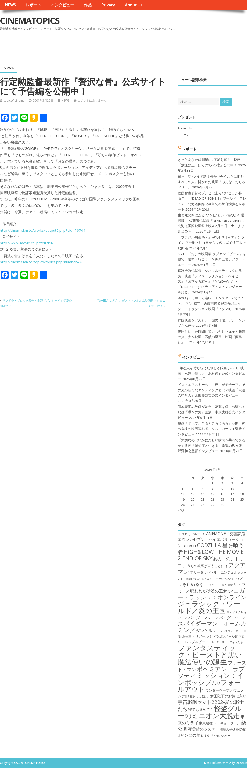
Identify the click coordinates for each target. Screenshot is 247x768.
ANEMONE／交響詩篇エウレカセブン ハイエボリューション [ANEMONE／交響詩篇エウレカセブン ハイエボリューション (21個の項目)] (211, 540)
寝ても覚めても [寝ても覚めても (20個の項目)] (200, 709)
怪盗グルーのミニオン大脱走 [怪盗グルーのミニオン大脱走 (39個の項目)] (210, 712)
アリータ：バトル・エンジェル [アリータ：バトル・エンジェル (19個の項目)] (213, 572)
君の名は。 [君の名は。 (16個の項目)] (202, 696)
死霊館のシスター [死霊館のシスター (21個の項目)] (203, 729)
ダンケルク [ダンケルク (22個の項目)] (206, 630)
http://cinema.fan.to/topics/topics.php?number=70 (41, 261)
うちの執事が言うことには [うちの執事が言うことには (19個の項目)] (207, 566)
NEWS (10, 4)
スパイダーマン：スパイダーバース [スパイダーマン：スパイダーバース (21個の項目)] (215, 617)
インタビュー (62, 4)
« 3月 (181, 510)
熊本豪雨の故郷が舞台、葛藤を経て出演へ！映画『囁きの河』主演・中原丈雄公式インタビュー (211, 412)
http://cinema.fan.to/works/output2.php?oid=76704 (42, 230)
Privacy (108, 4)
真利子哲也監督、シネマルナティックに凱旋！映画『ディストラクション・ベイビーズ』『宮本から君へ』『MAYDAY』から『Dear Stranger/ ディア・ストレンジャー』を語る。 (211, 281)
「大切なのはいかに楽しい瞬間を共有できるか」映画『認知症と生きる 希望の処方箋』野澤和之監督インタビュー (211, 445)
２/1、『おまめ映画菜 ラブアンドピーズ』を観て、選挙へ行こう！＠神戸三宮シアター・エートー (212, 259)
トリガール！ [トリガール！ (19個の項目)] (202, 636)
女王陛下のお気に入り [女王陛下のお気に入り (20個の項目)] (228, 695)
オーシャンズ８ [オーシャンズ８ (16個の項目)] (225, 578)
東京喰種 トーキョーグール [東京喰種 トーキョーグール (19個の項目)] (219, 723)
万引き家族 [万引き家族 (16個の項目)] (188, 696)
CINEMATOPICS (29, 21)
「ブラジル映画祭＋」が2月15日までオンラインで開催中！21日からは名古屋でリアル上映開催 (212, 242)
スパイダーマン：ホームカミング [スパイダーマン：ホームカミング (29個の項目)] (212, 626)
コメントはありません (92, 100)
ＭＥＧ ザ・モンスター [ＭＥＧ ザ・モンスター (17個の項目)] (216, 736)
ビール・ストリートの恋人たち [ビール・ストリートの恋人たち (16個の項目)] (224, 642)
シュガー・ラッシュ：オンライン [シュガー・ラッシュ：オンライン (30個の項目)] (212, 593)
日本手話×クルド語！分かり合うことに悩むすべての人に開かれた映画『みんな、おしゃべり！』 (211, 182)
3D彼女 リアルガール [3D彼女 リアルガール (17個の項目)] (192, 534)
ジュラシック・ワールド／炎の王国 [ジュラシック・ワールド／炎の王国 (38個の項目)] (209, 607)
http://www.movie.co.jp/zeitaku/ (26, 242)
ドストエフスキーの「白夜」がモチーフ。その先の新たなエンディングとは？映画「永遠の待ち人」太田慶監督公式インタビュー (211, 390)
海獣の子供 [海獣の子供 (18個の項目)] (227, 729)
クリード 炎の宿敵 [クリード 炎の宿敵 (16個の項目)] (221, 585)
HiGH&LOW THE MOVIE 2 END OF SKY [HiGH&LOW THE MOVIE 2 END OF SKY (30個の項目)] (211, 555)
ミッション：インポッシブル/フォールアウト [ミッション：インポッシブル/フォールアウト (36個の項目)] (211, 682)
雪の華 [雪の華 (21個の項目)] (194, 735)
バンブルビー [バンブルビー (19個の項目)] (195, 641)
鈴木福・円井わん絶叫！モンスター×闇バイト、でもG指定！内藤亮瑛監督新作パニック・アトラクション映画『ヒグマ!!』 (211, 303)
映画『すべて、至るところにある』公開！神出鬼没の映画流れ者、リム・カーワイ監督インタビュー (211, 428)
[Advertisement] (155, 45)
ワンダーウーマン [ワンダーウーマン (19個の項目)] (219, 690)
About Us (133, 4)
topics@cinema (14, 100)
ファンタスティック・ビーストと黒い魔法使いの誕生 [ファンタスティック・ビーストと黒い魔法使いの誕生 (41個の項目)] (210, 655)
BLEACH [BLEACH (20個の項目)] (189, 545)
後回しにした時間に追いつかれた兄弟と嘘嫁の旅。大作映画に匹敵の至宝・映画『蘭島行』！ (211, 337)
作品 (88, 4)
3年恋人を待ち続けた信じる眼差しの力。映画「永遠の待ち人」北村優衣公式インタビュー (211, 373)
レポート (33, 4)
